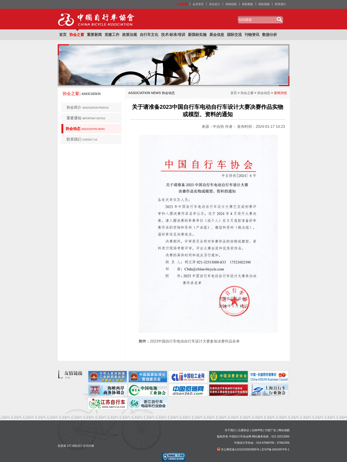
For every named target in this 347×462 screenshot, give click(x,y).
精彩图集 (247, 4)
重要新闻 (94, 35)
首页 (63, 35)
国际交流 (234, 35)
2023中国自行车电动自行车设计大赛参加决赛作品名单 (195, 341)
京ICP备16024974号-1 (275, 449)
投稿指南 (231, 4)
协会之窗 (76, 35)
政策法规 (129, 35)
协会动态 (85, 129)
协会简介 (88, 107)
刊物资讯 (252, 35)
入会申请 (181, 4)
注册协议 (243, 430)
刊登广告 (270, 430)
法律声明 (257, 430)
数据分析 (269, 35)
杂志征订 (214, 4)
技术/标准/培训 (173, 35)
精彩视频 (264, 4)
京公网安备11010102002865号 (240, 449)
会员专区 (198, 4)
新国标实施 (197, 35)
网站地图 (284, 430)
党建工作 (112, 35)
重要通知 (86, 118)
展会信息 (216, 35)
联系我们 (280, 4)
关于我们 (230, 430)
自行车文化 (149, 35)
